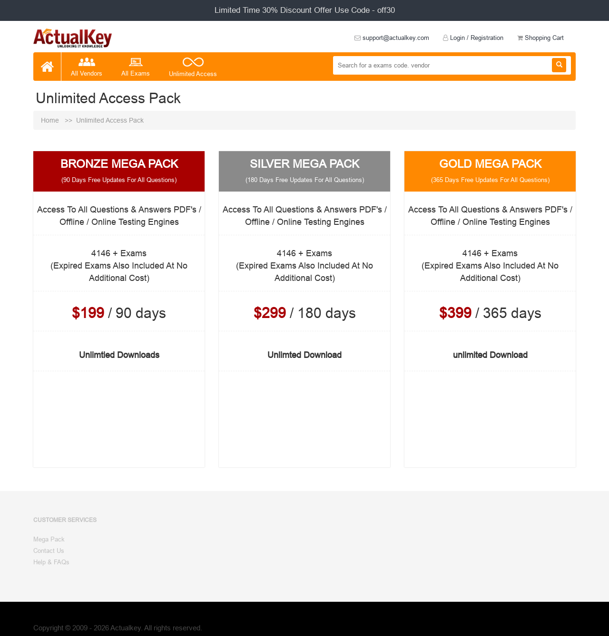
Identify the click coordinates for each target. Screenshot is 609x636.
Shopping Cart (540, 37)
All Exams (135, 67)
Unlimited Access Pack (110, 120)
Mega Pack (49, 542)
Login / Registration (473, 37)
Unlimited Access (193, 67)
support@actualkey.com (391, 37)
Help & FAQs (51, 564)
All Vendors (86, 67)
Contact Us (48, 553)
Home (51, 120)
